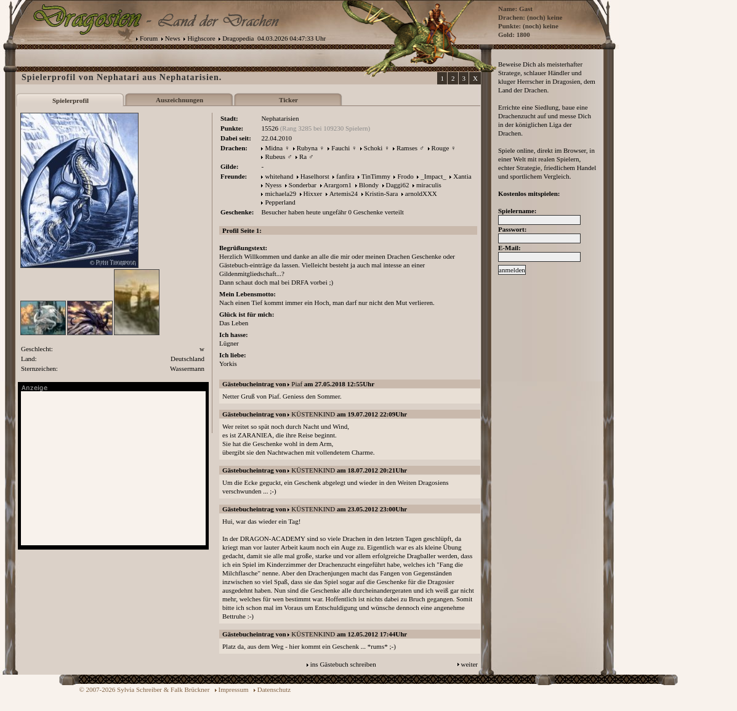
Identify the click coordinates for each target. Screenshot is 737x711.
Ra (303, 156)
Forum (149, 38)
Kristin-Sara (381, 193)
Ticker (288, 100)
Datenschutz (274, 689)
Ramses (407, 148)
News (172, 38)
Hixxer (313, 193)
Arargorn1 (338, 185)
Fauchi (340, 148)
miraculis (428, 185)
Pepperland (280, 202)
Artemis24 (343, 193)
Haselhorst (314, 176)
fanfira (345, 176)
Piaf (296, 384)
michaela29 (280, 193)
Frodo (405, 176)
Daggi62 (397, 185)
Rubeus (275, 156)
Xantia (462, 176)
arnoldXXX (421, 193)
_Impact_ (433, 176)
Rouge (440, 148)
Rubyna (307, 148)
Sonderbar (302, 185)
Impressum (234, 689)
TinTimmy (375, 176)
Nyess (273, 185)
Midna (274, 148)
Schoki (373, 148)
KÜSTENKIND (313, 414)
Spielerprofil (70, 100)
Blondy (369, 185)
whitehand (279, 176)
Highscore (201, 38)
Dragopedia (238, 38)
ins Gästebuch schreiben (343, 664)
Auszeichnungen (179, 100)
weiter (469, 664)
